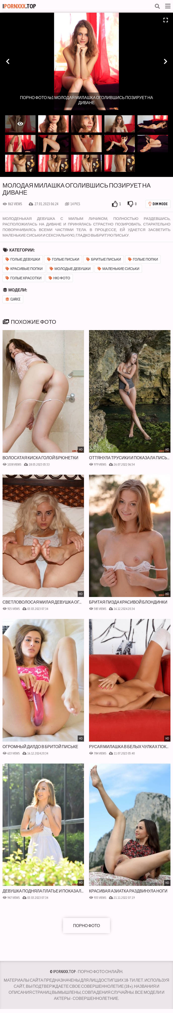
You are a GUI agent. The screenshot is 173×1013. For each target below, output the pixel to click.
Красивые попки (24, 268)
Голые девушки (23, 259)
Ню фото (59, 278)
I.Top (19, 6)
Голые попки (143, 259)
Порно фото (86, 925)
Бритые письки (103, 259)
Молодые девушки (70, 268)
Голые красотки (24, 278)
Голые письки (63, 259)
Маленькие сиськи (118, 268)
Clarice (13, 299)
